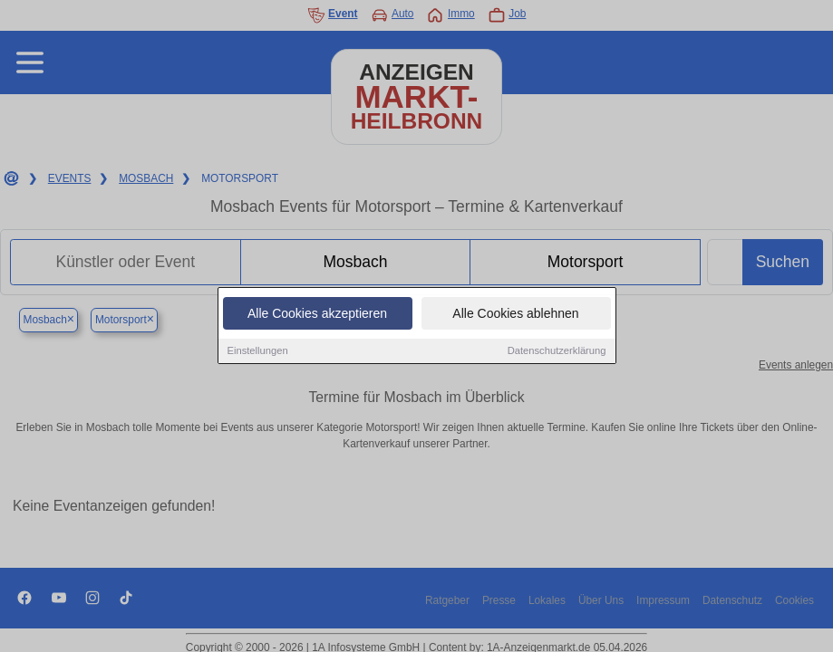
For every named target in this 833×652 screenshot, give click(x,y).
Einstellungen (258, 351)
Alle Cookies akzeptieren (317, 314)
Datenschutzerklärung (557, 351)
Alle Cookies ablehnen (515, 314)
